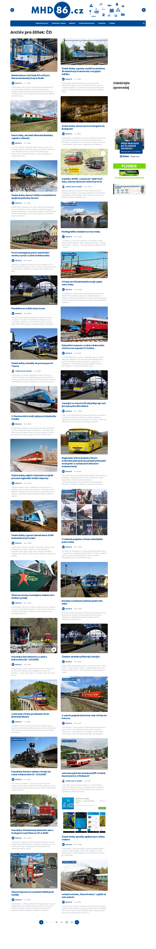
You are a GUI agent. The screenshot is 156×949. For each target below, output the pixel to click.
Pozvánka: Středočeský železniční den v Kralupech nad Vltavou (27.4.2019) (32, 838)
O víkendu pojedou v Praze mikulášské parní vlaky (82, 547)
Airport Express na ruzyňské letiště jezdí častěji (32, 899)
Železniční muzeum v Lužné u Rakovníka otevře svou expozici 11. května (83, 353)
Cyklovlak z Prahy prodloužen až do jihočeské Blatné (30, 721)
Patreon (101, 29)
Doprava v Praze (59, 29)
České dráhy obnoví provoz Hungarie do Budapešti (83, 134)
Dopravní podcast (87, 29)
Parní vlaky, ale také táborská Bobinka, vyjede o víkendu (32, 143)
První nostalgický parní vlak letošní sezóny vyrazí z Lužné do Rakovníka (30, 260)
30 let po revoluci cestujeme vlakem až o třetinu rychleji (32, 603)
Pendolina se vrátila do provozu (28, 314)
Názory (72, 29)
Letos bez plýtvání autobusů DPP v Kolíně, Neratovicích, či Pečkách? (84, 781)
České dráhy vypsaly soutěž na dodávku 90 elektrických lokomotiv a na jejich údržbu (83, 77)
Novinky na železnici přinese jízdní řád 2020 (82, 608)
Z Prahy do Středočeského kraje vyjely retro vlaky (82, 289)
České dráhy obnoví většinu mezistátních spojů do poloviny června (33, 203)
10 (56, 928)
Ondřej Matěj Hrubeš (74, 193)
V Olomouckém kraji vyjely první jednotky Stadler (33, 424)
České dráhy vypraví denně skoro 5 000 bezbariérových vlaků (32, 543)
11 (61, 928)
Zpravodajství (42, 29)
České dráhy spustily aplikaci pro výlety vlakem (83, 844)
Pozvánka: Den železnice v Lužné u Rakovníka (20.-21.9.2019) (29, 664)
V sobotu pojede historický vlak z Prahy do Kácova (84, 723)
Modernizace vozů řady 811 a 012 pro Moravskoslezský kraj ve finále (30, 83)
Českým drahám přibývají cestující (81, 662)
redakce (18, 89)
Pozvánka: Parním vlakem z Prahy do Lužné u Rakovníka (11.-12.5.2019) (31, 779)
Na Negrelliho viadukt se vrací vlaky (81, 237)
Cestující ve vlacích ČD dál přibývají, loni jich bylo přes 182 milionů (84, 411)
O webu (112, 29)
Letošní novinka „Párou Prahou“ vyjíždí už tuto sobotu (84, 902)
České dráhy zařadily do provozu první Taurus (32, 371)
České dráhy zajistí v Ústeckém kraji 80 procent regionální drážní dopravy (32, 483)
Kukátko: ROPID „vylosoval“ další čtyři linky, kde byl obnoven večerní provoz (82, 186)
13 (72, 928)
